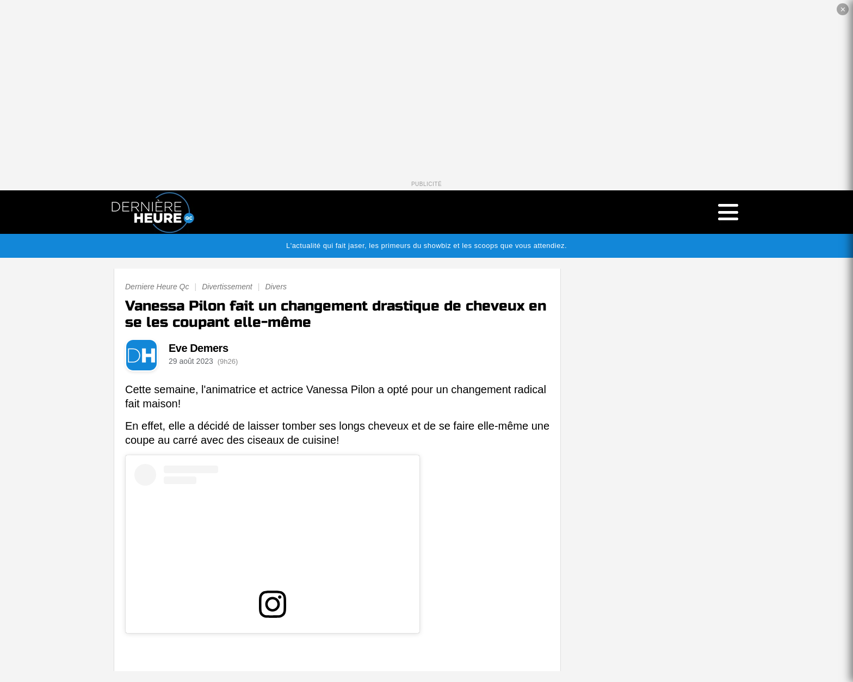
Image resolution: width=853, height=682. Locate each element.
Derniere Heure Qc (157, 286)
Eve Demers (198, 348)
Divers (276, 286)
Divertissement (227, 286)
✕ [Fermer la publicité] (843, 9)
